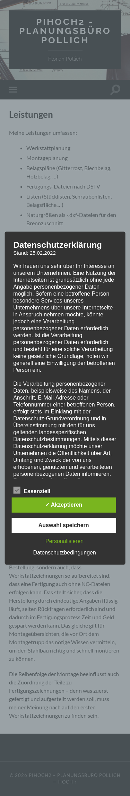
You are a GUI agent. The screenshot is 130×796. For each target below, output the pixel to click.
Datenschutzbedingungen (64, 553)
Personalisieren (64, 541)
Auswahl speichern (63, 525)
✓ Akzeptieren (64, 505)
